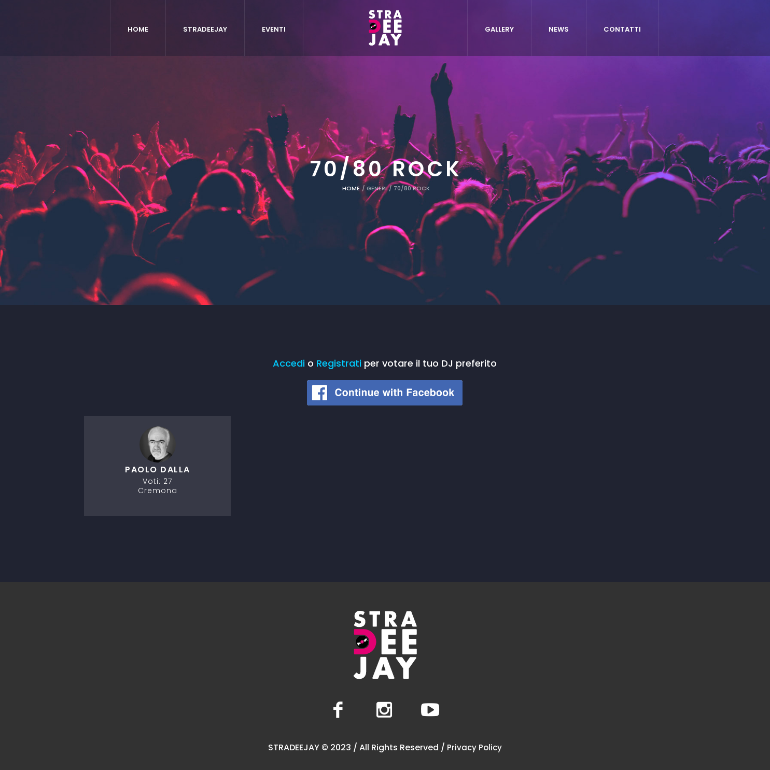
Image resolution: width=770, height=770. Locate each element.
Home (351, 188)
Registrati (338, 363)
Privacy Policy (474, 747)
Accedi (289, 363)
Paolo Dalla (157, 469)
